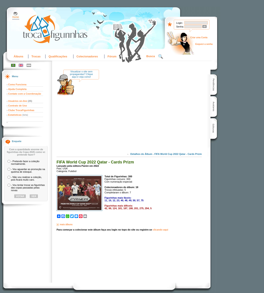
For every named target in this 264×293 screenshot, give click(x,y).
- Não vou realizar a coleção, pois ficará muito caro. (26, 178)
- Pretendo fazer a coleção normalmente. (25, 162)
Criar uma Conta (198, 37)
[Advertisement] (139, 114)
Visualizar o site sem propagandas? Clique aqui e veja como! (81, 74)
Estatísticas (15, 115)
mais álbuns (66, 224)
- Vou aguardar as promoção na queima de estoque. (28, 170)
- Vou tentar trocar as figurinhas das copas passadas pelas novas (28, 188)
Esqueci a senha (204, 44)
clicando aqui (160, 229)
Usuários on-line (17, 101)
